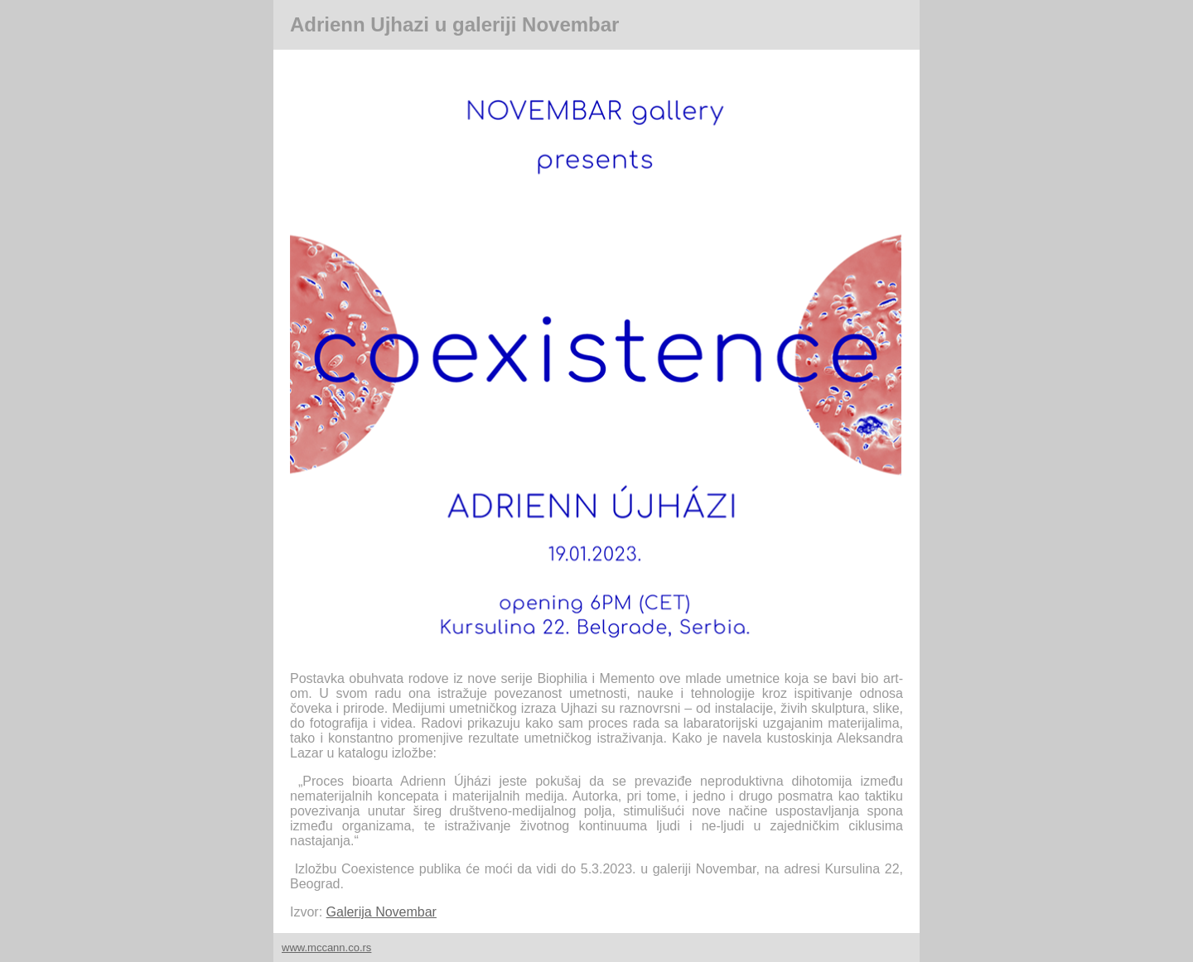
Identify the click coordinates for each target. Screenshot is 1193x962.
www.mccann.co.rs (326, 947)
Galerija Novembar (381, 912)
